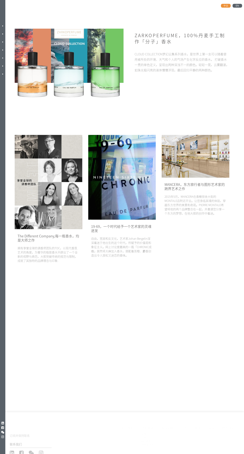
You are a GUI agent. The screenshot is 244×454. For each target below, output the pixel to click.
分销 (143, 436)
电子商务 (146, 440)
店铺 (211, 427)
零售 (143, 433)
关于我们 (127, 427)
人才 (184, 427)
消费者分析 (147, 444)
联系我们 (228, 427)
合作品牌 (167, 427)
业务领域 (147, 427)
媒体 (198, 427)
